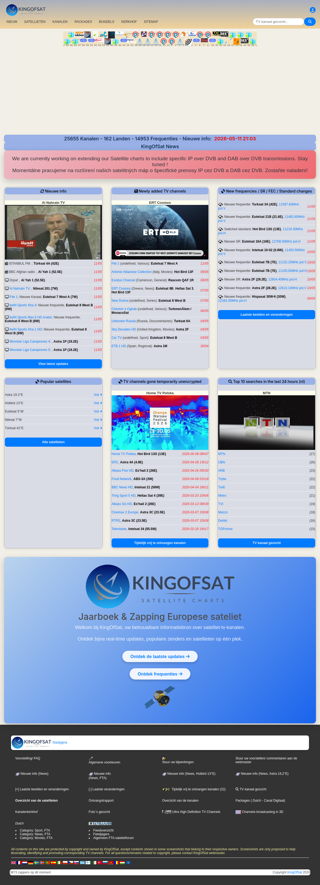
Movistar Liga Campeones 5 (30, 350)
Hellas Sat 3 (184, 288)
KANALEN (59, 22)
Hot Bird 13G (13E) (267, 229)
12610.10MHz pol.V (292, 288)
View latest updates (53, 364)
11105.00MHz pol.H (292, 271)
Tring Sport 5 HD (124, 495)
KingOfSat (294, 872)
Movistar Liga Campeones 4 (30, 341)
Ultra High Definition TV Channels (191, 812)
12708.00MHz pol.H (286, 241)
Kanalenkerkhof (26, 812)
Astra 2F (182, 329)
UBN (221, 462)
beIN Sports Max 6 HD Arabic (31, 317)
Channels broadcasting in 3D (259, 812)
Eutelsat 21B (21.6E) (267, 217)
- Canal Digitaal (272, 800)
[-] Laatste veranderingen (107, 789)
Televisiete (119, 529)
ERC (115, 462)
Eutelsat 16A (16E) (256, 241)
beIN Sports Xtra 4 (23, 305)
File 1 (13, 297)
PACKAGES (83, 22)
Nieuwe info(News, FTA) (100, 776)
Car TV (117, 338)
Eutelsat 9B (164, 288)
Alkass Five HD (123, 470)
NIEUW (11, 22)
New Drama (120, 301)
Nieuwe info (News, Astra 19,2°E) (262, 774)
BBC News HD (122, 487)
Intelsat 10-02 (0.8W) (267, 250)
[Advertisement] (160, 94)
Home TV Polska (124, 454)
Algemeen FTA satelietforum (113, 838)
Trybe (222, 479)
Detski (222, 521)
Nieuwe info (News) (31, 774)
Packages (243, 800)
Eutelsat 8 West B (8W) (22, 321)
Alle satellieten (53, 442)
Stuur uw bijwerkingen (178, 760)
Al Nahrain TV (20, 288)
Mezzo (222, 512)
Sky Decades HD (124, 329)
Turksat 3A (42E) (264, 204)
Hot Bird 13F (183, 272)
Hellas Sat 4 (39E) (150, 495)
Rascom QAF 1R (181, 280)
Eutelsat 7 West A (164, 263)
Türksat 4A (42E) (46, 263)
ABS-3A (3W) (143, 479)
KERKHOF (129, 22)
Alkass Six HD (122, 504)
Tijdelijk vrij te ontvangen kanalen (160, 543)
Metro (222, 495)
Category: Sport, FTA (35, 830)
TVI (220, 504)
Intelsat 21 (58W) (147, 487)
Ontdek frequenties (160, 673)
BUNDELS (106, 22)
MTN (221, 454)
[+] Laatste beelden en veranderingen (42, 789)
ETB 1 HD (119, 346)
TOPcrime (225, 529)
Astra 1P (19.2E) (66, 341)
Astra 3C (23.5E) (152, 512)
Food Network (122, 479)
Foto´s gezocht (99, 812)
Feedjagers (101, 834)
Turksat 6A (182, 321)
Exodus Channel (123, 280)
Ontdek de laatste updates (160, 656)
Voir (98, 395)
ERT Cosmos (121, 288)
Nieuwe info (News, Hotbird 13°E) (188, 774)
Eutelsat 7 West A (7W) (60, 297)
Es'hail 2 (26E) (146, 470)
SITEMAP (151, 22)
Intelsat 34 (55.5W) (142, 529)
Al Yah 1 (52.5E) (50, 272)
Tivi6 (221, 487)
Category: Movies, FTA (36, 838)
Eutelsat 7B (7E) (264, 262)
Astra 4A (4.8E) (131, 462)
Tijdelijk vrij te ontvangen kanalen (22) (194, 789)
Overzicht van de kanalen (180, 800)
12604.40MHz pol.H (282, 279)
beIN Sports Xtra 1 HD (26, 329)
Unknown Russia (124, 321)
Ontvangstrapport (101, 800)
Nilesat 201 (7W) (45, 288)
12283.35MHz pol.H (232, 301)
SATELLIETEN (34, 22)
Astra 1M (160, 346)
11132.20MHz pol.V (292, 262)
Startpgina (39, 742)
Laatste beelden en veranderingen (267, 315)
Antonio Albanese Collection (132, 272)
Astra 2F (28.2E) (254, 279)
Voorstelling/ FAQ (27, 758)
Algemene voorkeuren (104, 760)
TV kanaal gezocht (267, 543)
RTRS (116, 521)
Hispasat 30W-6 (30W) (268, 296)
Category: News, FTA (35, 834)
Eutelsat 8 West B (171, 301)
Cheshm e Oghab (124, 309)
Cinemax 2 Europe (125, 512)
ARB (221, 470)
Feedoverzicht (103, 830)
